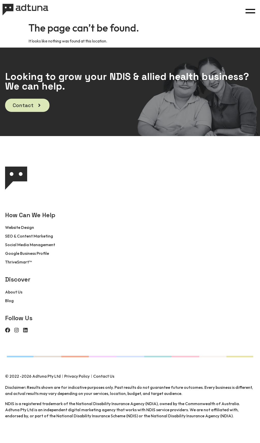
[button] (250, 10)
